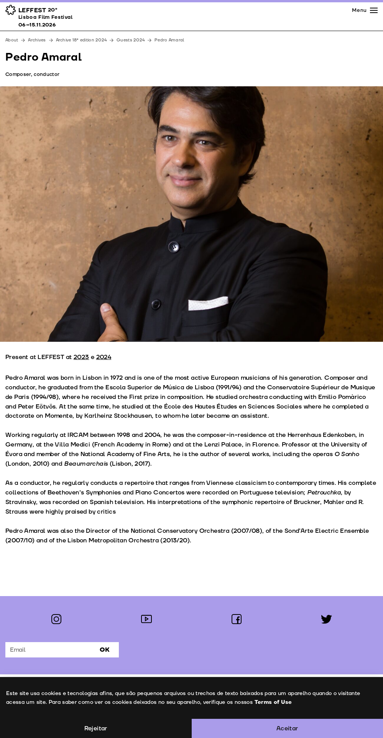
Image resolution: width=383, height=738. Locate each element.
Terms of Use (273, 702)
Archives (37, 40)
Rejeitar (95, 728)
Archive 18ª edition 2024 (81, 40)
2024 (104, 357)
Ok (105, 650)
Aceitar (287, 728)
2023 (81, 357)
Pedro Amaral (169, 40)
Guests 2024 (131, 40)
